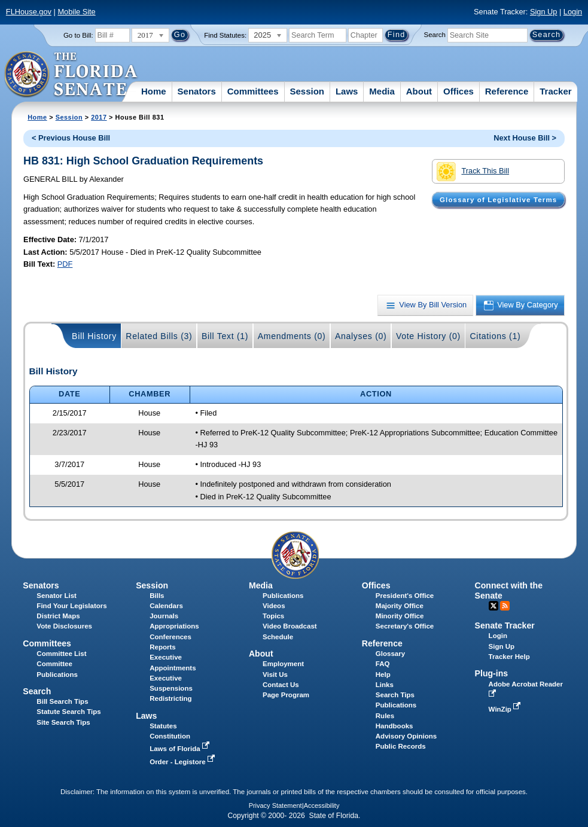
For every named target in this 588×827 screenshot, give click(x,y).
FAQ (383, 663)
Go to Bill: (78, 35)
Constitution (170, 736)
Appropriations (174, 626)
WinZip (506, 709)
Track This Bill (473, 171)
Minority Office (400, 616)
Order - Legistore (183, 761)
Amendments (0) (292, 336)
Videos (274, 605)
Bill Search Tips (62, 701)
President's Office (405, 595)
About (419, 91)
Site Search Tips (63, 722)
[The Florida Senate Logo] (71, 74)
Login (572, 11)
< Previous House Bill (71, 137)
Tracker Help (509, 656)
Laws (347, 91)
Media (382, 91)
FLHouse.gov (28, 11)
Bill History (94, 336)
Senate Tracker (505, 625)
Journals (164, 616)
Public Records (401, 746)
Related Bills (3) (159, 336)
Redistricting (170, 698)
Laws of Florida (181, 748)
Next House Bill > (524, 137)
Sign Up (543, 11)
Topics (273, 616)
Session (307, 91)
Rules (385, 715)
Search (435, 34)
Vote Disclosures (64, 626)
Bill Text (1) (225, 336)
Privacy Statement (275, 805)
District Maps (58, 616)
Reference (507, 91)
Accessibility (322, 805)
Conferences (170, 636)
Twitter (493, 606)
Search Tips (395, 694)
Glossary (390, 653)
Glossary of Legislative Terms (498, 199)
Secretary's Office (405, 626)
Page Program (286, 694)
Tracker (555, 91)
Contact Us (281, 684)
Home (153, 91)
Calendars (166, 605)
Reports (163, 647)
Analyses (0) (361, 336)
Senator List (56, 595)
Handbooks (394, 726)
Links (385, 684)
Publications (283, 595)
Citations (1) (495, 336)
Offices (458, 91)
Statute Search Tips (68, 711)
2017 (98, 117)
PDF (65, 264)
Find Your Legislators (71, 605)
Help (383, 674)
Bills (157, 595)
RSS (505, 606)
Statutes (163, 726)
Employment (283, 663)
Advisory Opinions (406, 736)
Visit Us (275, 674)
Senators (197, 91)
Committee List (61, 653)
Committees (253, 91)
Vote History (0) (428, 336)
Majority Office (400, 605)
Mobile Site (76, 11)
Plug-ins (491, 673)
